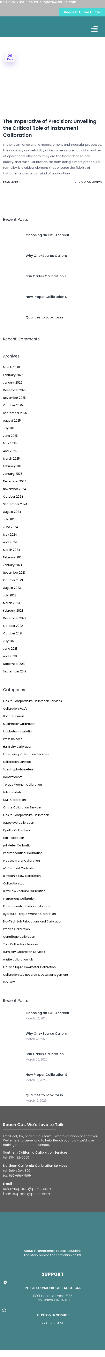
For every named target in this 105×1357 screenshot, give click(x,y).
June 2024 (10, 527)
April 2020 (10, 656)
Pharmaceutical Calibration (23, 853)
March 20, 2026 (36, 1059)
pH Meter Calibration (17, 845)
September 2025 (15, 413)
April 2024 (10, 542)
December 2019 (14, 664)
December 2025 (14, 390)
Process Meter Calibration (21, 861)
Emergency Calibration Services (26, 754)
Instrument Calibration (19, 899)
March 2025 (11, 459)
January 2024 (13, 565)
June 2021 (10, 649)
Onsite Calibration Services (22, 807)
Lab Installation (13, 792)
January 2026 (12, 382)
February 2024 (13, 557)
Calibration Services (17, 762)
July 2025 (9, 428)
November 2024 (14, 489)
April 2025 (10, 451)
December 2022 (14, 618)
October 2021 (12, 633)
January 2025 (12, 474)
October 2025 (13, 405)
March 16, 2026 (36, 1101)
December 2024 (15, 481)
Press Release (12, 739)
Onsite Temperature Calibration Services (32, 701)
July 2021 (9, 641)
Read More (11, 182)
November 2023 (14, 573)
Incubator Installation (18, 731)
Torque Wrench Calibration (22, 785)
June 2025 (10, 436)
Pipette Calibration (16, 830)
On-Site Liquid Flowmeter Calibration (29, 967)
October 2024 (13, 497)
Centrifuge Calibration (19, 937)
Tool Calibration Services (20, 944)
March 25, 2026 (36, 1018)
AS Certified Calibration (19, 868)
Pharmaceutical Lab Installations (26, 906)
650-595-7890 (52, 1323)
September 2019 (14, 671)
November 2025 (14, 398)
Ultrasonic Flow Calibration (22, 876)
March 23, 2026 (36, 1039)
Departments (12, 777)
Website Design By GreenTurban (28, 1352)
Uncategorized (13, 716)
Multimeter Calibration (19, 724)
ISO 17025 (9, 982)
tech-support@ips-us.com (26, 1193)
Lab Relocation (13, 838)
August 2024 (12, 512)
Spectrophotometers (18, 769)
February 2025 (13, 466)
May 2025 (10, 443)
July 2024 (10, 519)
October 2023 (13, 580)
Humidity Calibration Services (24, 952)
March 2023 (11, 603)
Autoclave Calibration (18, 823)
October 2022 (13, 626)
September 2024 (15, 504)
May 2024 (10, 535)
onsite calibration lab (18, 959)
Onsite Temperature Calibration (26, 815)
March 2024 (11, 550)
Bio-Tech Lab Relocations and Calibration (32, 921)
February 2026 (13, 375)
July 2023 (9, 595)
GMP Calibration (14, 800)
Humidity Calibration (17, 747)
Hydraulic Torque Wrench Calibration (29, 914)
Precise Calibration (16, 929)
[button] (94, 29)
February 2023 (13, 611)
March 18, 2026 (36, 1080)
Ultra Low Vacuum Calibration (24, 891)
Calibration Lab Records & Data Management (35, 975)
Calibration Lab (13, 883)
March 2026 (11, 367)
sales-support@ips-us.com (27, 1188)
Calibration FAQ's (15, 709)
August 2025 (12, 421)
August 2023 (12, 588)
